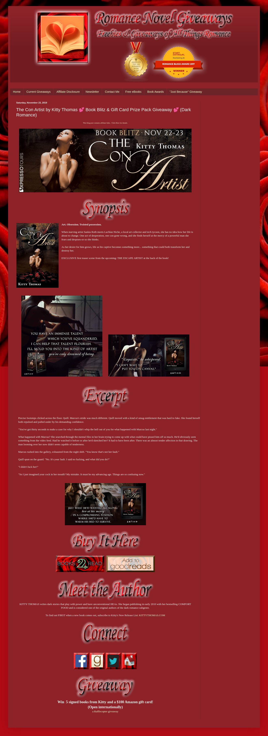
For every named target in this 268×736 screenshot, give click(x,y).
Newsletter (92, 91)
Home (16, 91)
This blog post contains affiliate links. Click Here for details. (105, 123)
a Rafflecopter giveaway (105, 711)
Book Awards (155, 91)
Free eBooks (133, 91)
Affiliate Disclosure (68, 91)
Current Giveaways (38, 91)
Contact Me (112, 91)
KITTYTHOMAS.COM (152, 615)
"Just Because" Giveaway (186, 91)
